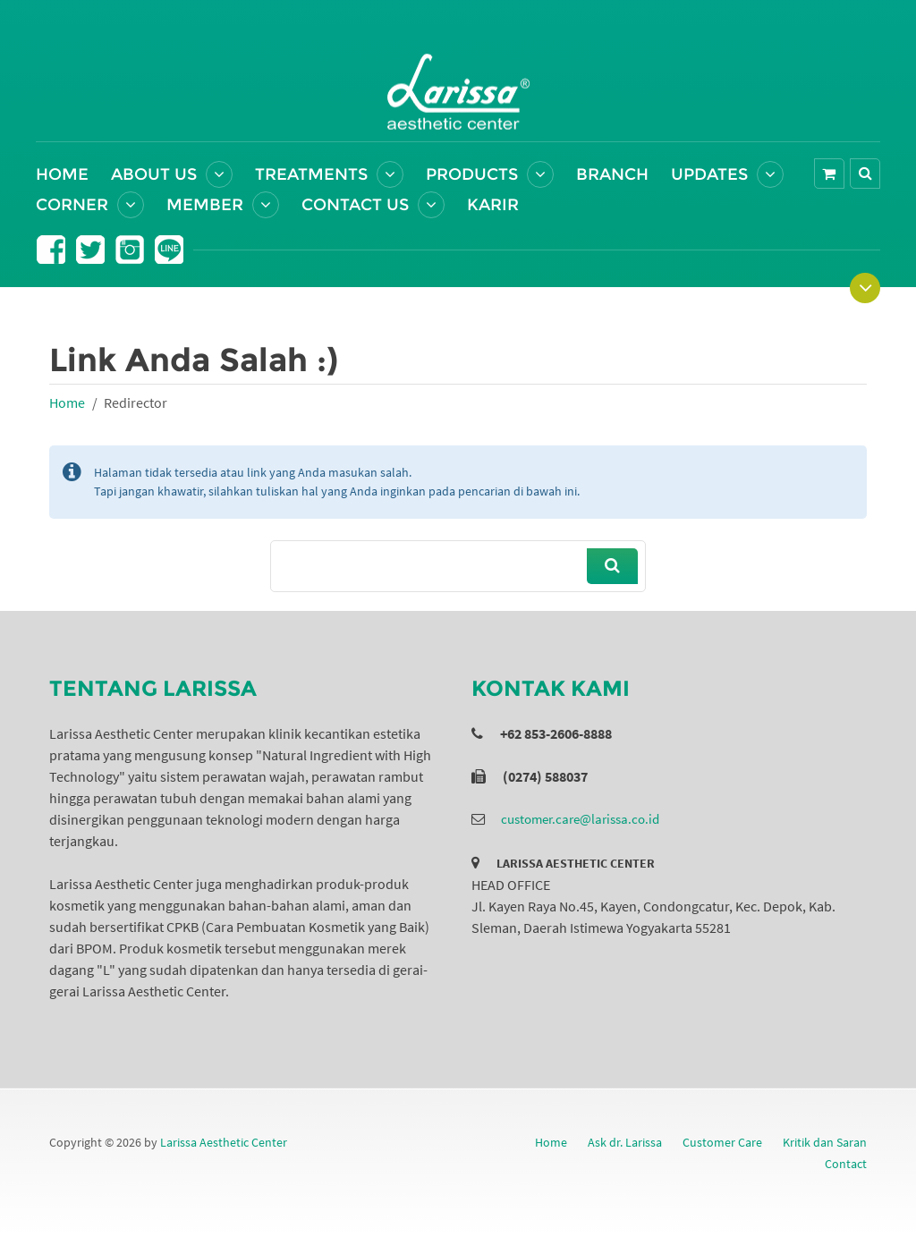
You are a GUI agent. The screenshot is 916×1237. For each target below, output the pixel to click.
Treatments (311, 174)
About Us (154, 174)
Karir (493, 205)
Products (472, 174)
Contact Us (355, 205)
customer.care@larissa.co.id (580, 818)
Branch (612, 174)
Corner (72, 205)
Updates (709, 174)
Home (62, 174)
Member (204, 205)
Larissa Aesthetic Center (223, 1142)
